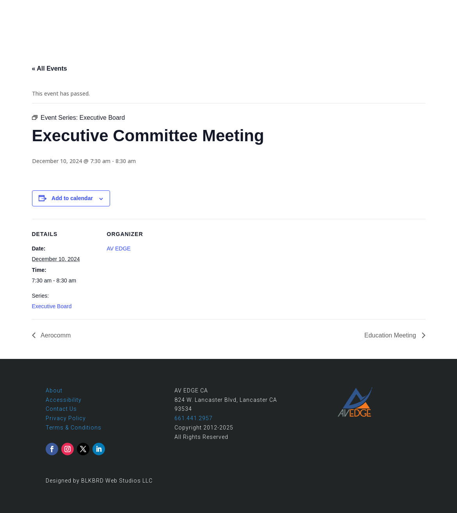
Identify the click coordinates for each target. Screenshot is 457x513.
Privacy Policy (66, 418)
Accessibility (64, 400)
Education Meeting (391, 335)
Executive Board (52, 306)
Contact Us (61, 409)
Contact (436, 8)
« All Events (49, 68)
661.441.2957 (394, 8)
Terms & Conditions (73, 427)
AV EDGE (119, 248)
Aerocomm (55, 335)
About (54, 390)
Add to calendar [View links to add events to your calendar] (72, 198)
